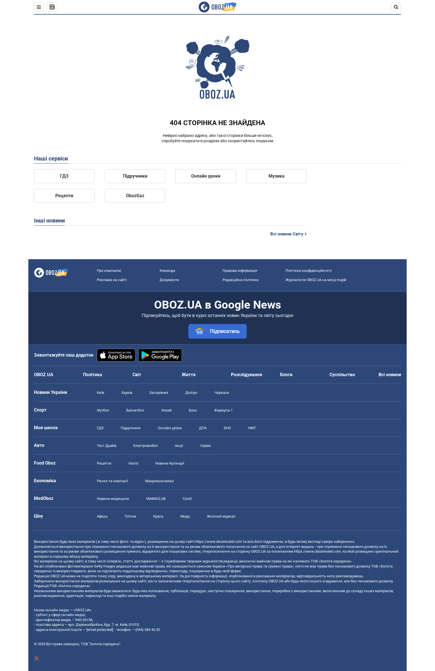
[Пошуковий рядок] (396, 7)
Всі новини (390, 374)
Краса (158, 516)
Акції (179, 445)
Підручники (135, 176)
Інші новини (49, 220)
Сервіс (205, 445)
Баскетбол (135, 410)
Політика (92, 374)
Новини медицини (113, 499)
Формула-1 (223, 410)
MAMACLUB (156, 499)
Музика (277, 176)
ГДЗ (64, 176)
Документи (169, 280)
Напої (133, 463)
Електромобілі (145, 445)
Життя (189, 374)
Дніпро (191, 392)
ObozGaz (135, 195)
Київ (100, 392)
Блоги (286, 374)
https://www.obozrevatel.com (218, 541)
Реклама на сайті (112, 280)
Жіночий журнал (221, 516)
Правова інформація (240, 270)
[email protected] (99, 630)
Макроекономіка (159, 481)
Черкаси (221, 392)
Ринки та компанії (112, 481)
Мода (185, 516)
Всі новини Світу (286, 233)
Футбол (103, 410)
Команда (167, 270)
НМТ (252, 428)
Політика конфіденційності (308, 270)
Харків (126, 392)
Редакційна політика (240, 280)
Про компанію (109, 270)
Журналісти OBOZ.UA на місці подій (315, 280)
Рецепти (64, 195)
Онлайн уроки (205, 176)
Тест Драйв (106, 445)
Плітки (130, 516)
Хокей (166, 410)
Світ (136, 374)
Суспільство (342, 374)
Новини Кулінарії (169, 463)
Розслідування (246, 374)
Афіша (102, 516)
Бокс (193, 410)
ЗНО (227, 428)
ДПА (203, 428)
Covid (187, 499)
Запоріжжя (158, 392)
